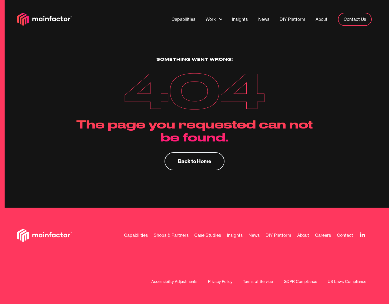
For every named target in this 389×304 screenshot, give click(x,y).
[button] (214, 19)
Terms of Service (258, 281)
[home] (44, 19)
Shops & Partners (171, 235)
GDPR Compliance (300, 281)
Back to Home (194, 161)
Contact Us (355, 19)
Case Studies (207, 235)
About (303, 235)
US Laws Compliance (347, 281)
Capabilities (136, 235)
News (254, 235)
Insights (235, 235)
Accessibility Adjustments (174, 281)
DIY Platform (278, 235)
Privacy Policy (220, 281)
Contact (345, 235)
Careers (323, 235)
